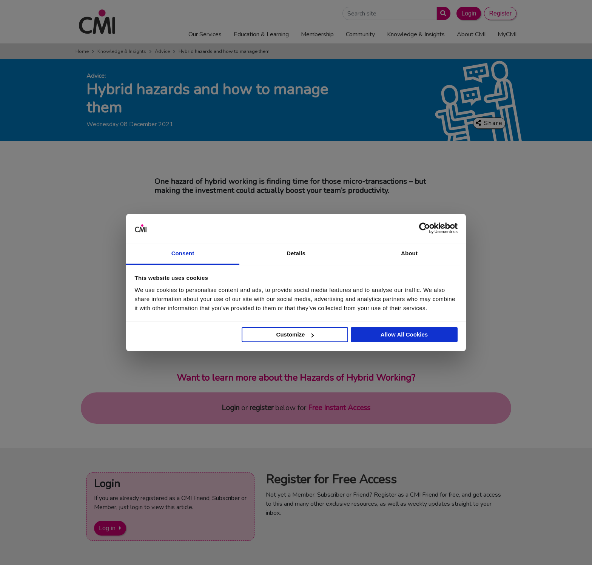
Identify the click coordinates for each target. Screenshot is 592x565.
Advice (162, 51)
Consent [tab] (182, 253)
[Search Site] (389, 13)
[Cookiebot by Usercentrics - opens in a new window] (425, 228)
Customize (295, 334)
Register (500, 13)
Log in (107, 528)
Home (82, 51)
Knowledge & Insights (121, 51)
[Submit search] (441, 13)
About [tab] (409, 253)
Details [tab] (296, 253)
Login (468, 13)
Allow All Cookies (404, 334)
